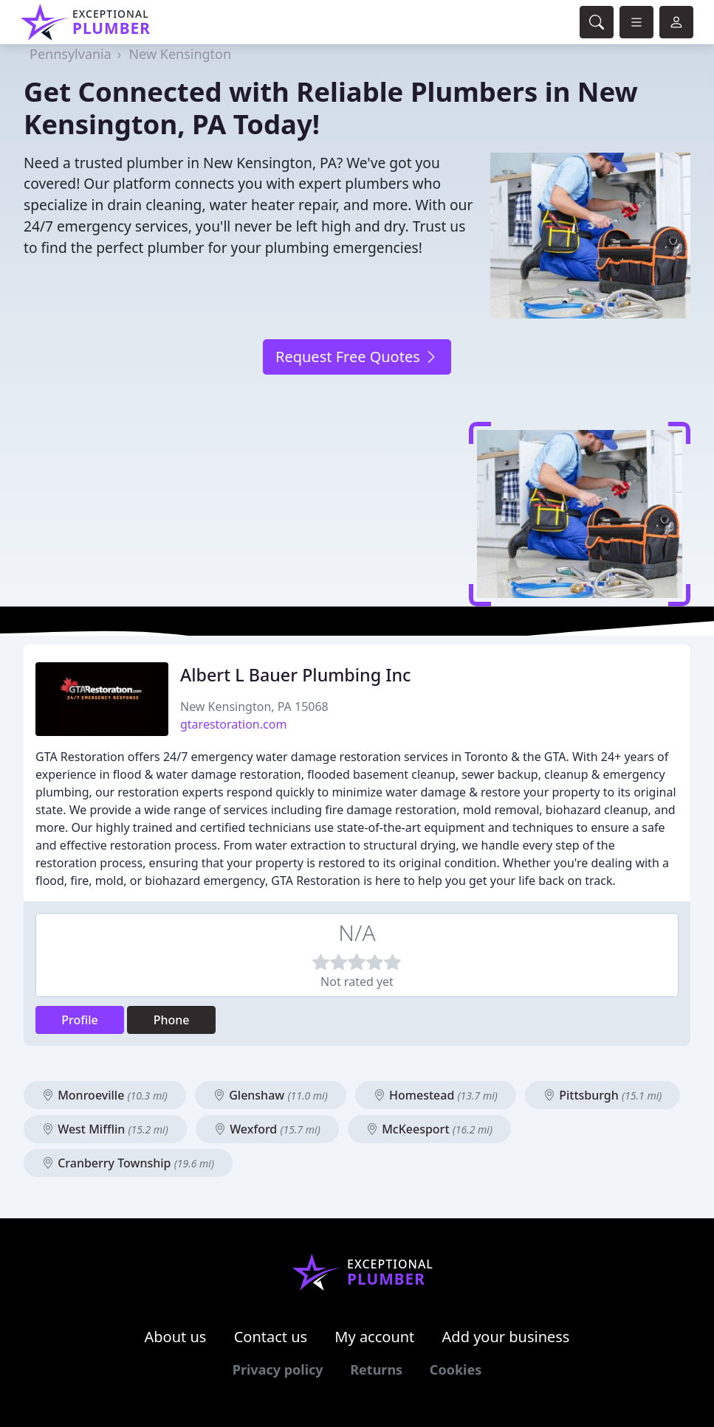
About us (176, 1337)
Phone (172, 1020)
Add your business (506, 1337)
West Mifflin (105, 1129)
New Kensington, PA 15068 (254, 706)
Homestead (436, 1095)
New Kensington (179, 54)
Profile (79, 1020)
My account (374, 1337)
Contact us (271, 1337)
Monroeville (105, 1095)
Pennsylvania (70, 54)
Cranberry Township (128, 1163)
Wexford (267, 1129)
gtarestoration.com (233, 724)
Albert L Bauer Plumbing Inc (295, 675)
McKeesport (429, 1129)
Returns (376, 1369)
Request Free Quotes (357, 357)
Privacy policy (278, 1369)
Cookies (455, 1369)
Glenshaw (270, 1095)
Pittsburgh (602, 1095)
